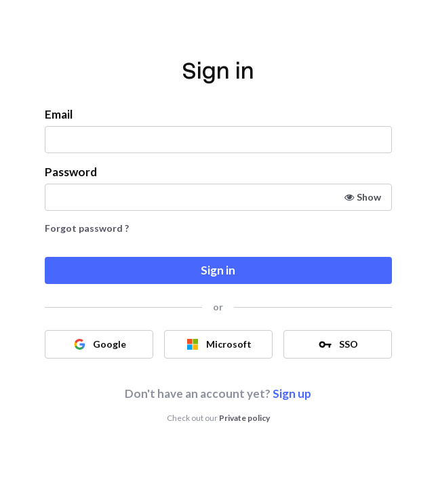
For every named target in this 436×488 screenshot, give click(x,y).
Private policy (244, 418)
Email (59, 114)
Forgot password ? (87, 228)
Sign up (292, 393)
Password (71, 172)
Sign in (218, 270)
